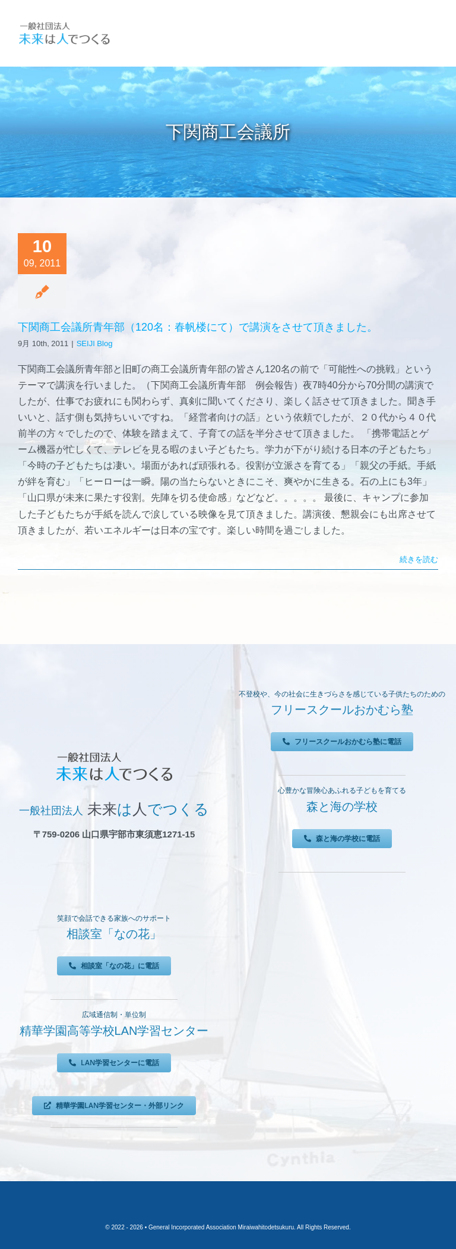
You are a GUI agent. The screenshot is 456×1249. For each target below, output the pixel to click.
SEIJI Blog (95, 343)
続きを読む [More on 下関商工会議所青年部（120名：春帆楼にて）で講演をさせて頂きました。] (419, 559)
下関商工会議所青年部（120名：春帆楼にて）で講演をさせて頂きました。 (198, 327)
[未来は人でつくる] (64, 23)
